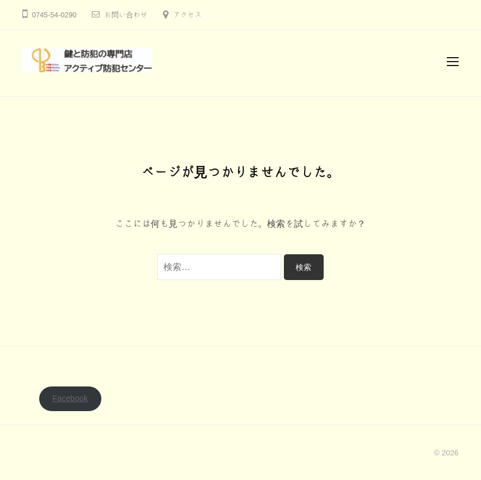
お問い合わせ (125, 15)
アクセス (187, 15)
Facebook (70, 398)
